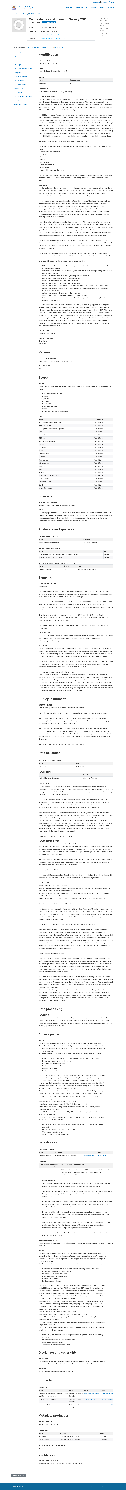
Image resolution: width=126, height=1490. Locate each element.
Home (12, 14)
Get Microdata (48, 22)
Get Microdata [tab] (58, 47)
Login (111, 2)
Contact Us (110, 7)
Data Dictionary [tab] (33, 47)
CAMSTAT (104, 2)
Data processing (20, 85)
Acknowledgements (81, 7)
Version (16, 57)
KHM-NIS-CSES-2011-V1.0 (36, 14)
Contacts (17, 100)
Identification (18, 53)
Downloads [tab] (46, 47)
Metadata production (21, 104)
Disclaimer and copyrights (23, 96)
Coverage (17, 65)
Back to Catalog (18, 1475)
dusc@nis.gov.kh (90, 1399)
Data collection (19, 81)
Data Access (18, 92)
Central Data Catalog (22, 14)
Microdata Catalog (26, 7)
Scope (16, 61)
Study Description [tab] (19, 47)
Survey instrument (20, 77)
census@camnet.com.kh (93, 1394)
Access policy (19, 89)
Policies (101, 7)
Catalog (69, 7)
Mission (93, 7)
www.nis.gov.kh (88, 1156)
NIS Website (96, 2)
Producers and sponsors (23, 69)
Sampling (17, 73)
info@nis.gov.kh (103, 1156)
